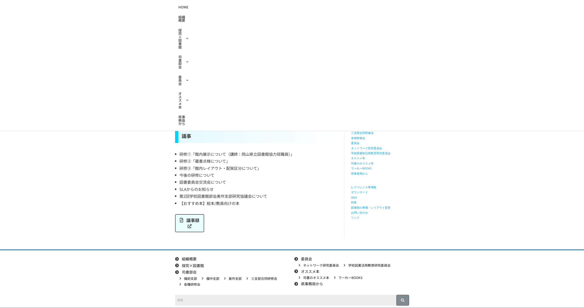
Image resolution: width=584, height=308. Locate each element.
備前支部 (356, 118)
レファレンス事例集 (363, 187)
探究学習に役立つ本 (363, 108)
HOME (219, 7)
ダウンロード (359, 192)
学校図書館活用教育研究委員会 (370, 153)
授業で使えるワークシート (368, 92)
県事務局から (360, 7)
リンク (355, 217)
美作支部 (356, 128)
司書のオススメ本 (362, 163)
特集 (354, 202)
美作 (216, 78)
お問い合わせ (359, 212)
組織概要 (236, 7)
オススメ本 (334, 7)
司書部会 (288, 7)
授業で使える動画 (362, 97)
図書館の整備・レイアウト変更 (370, 207)
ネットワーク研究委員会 (366, 148)
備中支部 (356, 123)
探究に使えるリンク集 (365, 102)
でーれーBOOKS (361, 168)
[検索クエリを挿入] (381, 61)
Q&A (354, 197)
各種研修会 (358, 138)
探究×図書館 (261, 7)
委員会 (310, 7)
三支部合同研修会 (362, 133)
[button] (261, 7)
